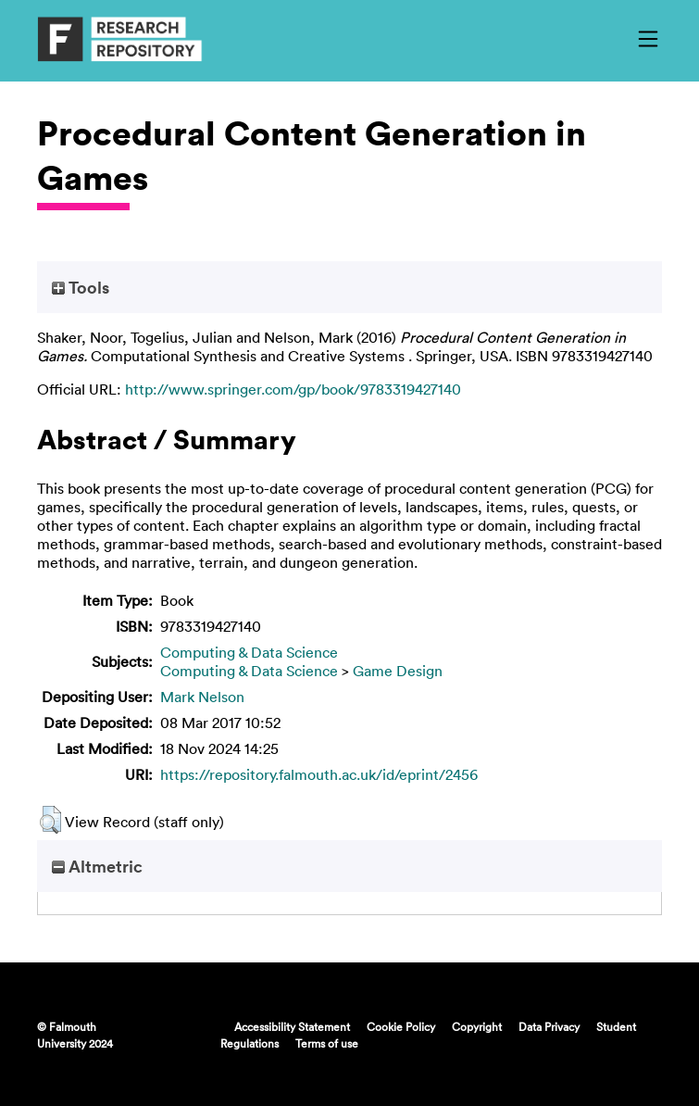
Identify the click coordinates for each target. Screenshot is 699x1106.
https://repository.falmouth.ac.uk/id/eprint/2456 (319, 774)
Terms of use (326, 1043)
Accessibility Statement (292, 1026)
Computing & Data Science (249, 652)
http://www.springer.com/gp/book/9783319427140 (293, 389)
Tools (80, 287)
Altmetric (97, 866)
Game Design (398, 670)
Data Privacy (549, 1026)
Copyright (477, 1026)
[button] (50, 820)
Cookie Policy (401, 1026)
